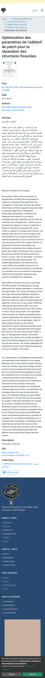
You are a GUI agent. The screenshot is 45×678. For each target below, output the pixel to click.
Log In (35, 10)
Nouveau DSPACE (11, 609)
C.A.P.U (6, 581)
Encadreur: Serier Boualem (13, 110)
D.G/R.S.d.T (8, 530)
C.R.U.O (7, 526)
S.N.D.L (6, 538)
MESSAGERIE (9, 605)
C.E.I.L (6, 578)
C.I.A (5, 589)
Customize (6, 669)
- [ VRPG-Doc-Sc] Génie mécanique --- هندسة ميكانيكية (16, 27)
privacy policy (30, 666)
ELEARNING (8, 602)
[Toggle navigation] (42, 10)
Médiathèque (8, 558)
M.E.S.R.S (7, 523)
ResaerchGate (9, 561)
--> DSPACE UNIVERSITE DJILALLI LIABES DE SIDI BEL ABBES (22, 19)
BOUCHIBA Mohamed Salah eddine (17, 107)
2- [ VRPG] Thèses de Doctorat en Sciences (16, 25)
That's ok (32, 674)
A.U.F (6, 541)
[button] (29, 10)
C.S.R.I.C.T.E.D (9, 585)
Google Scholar (9, 565)
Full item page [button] (10, 472)
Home (4, 19)
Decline (11, 674)
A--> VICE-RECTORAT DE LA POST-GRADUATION (16, 22)
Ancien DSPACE (10, 613)
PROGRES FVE (10, 534)
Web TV (7, 554)
